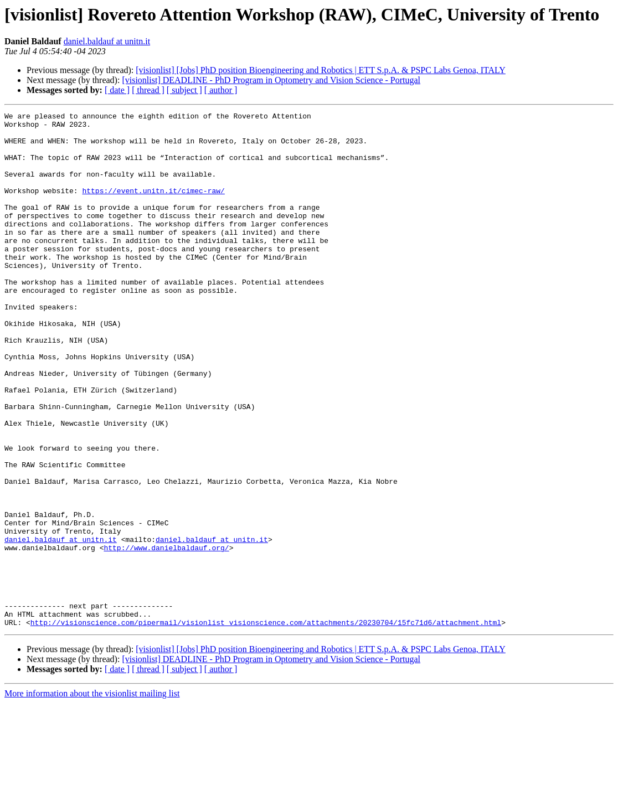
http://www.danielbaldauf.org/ (166, 635)
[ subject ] (184, 90)
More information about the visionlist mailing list (91, 796)
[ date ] (117, 90)
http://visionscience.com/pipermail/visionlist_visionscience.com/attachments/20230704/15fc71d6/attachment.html (265, 725)
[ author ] (221, 90)
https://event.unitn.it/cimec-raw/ (153, 207)
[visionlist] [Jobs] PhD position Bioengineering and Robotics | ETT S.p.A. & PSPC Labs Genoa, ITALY (321, 70)
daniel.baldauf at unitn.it (107, 41)
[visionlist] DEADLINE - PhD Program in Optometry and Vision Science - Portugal (271, 80)
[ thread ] (148, 90)
